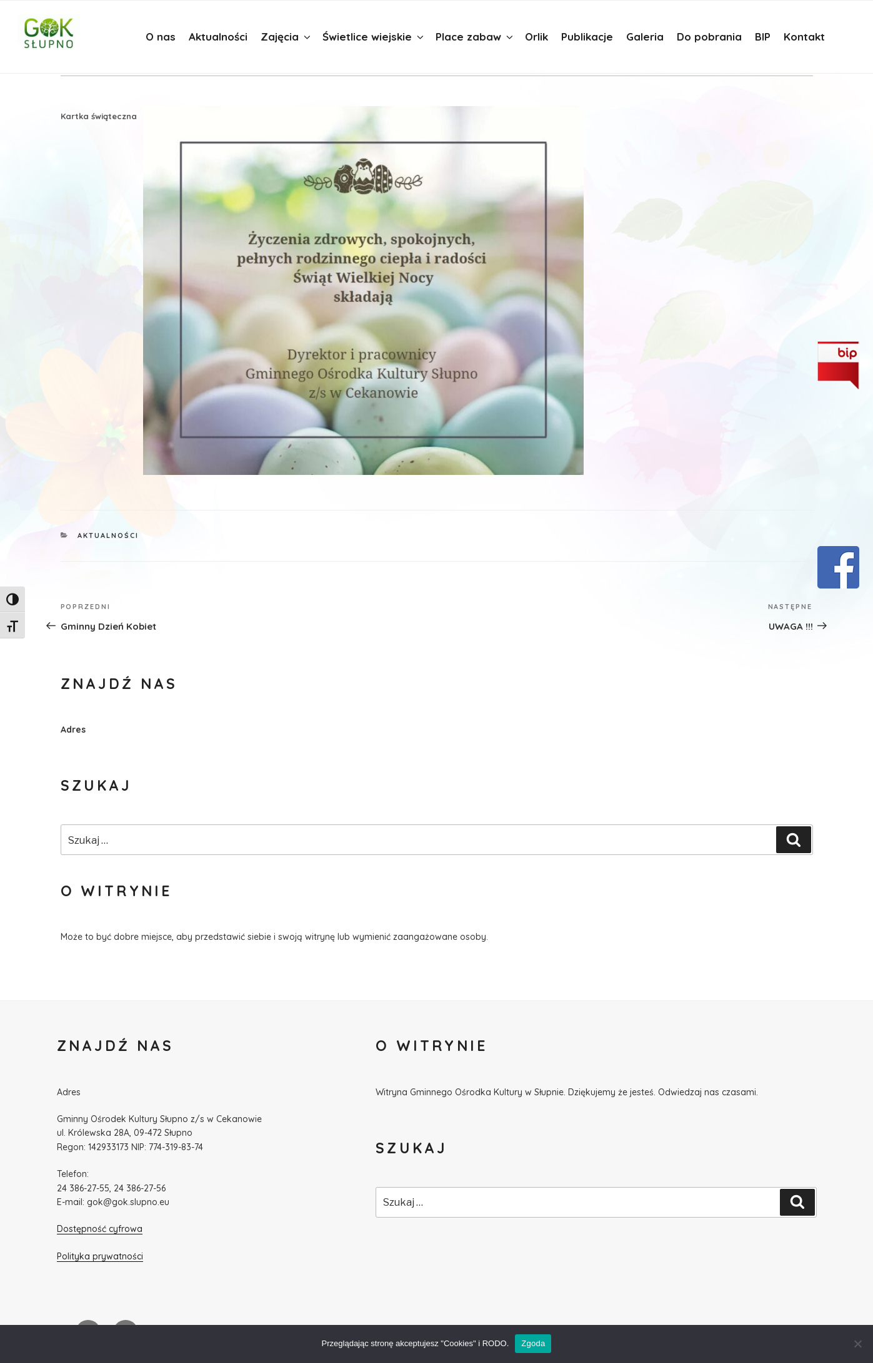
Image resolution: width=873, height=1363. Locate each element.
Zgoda (533, 1343)
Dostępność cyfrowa (99, 1228)
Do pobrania (709, 36)
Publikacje (587, 36)
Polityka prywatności (100, 1256)
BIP (763, 36)
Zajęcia (286, 36)
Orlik (536, 36)
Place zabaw (475, 36)
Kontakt (804, 36)
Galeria (645, 36)
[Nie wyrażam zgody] (857, 1343)
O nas (161, 36)
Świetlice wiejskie (374, 36)
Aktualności (218, 36)
